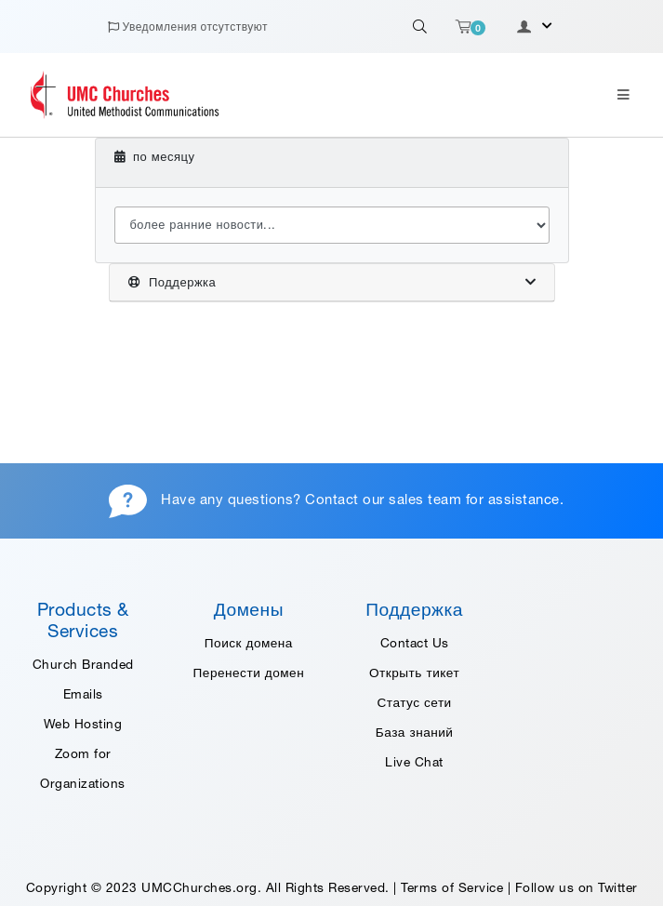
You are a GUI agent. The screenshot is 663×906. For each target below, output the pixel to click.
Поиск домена (249, 642)
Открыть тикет (414, 672)
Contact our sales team (383, 499)
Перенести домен (249, 672)
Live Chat (414, 761)
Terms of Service (452, 887)
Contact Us (414, 642)
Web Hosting (83, 723)
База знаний (415, 732)
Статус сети (415, 702)
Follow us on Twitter (576, 887)
